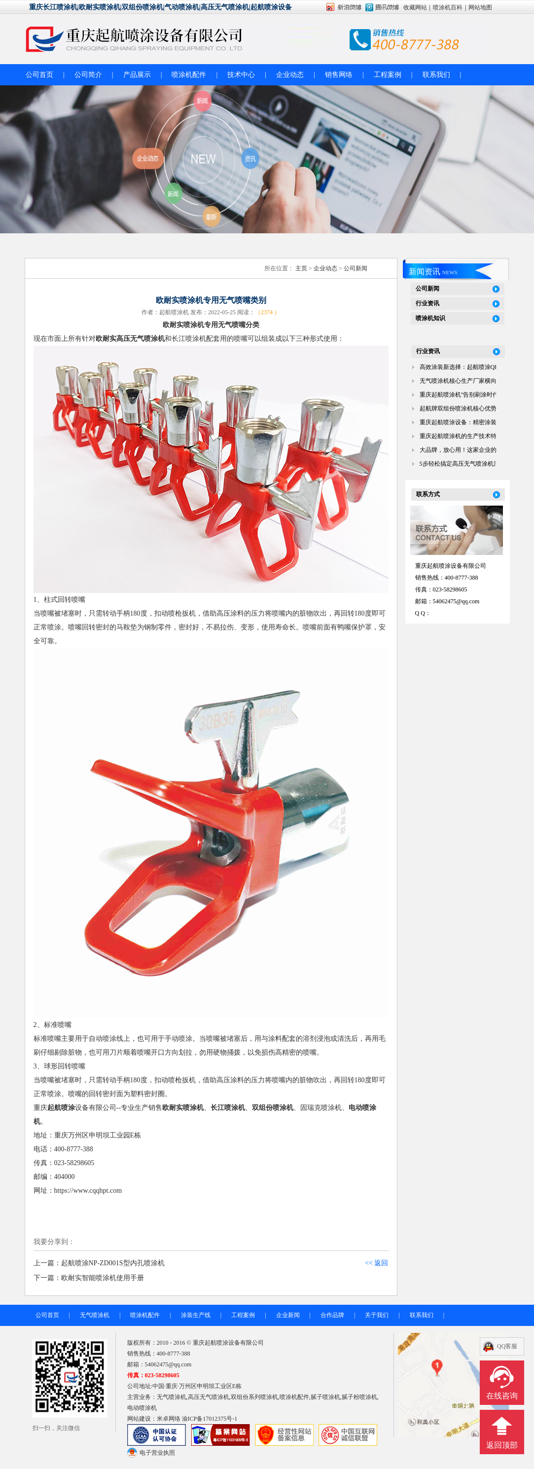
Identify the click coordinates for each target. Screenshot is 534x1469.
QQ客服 (507, 1346)
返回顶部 (502, 1445)
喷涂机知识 (430, 318)
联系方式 (428, 494)
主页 (301, 268)
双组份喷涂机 (272, 1107)
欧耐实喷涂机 (183, 1107)
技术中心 (241, 74)
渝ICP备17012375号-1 (210, 1418)
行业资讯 (427, 303)
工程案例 (387, 74)
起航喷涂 (61, 1107)
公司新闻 (355, 268)
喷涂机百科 (448, 7)
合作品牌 (332, 1315)
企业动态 (290, 74)
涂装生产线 (196, 1315)
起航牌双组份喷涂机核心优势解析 (464, 408)
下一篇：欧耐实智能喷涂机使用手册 (89, 1278)
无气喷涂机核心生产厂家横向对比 (464, 380)
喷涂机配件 (189, 74)
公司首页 (39, 74)
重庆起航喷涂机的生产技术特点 (461, 436)
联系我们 (436, 74)
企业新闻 (288, 1315)
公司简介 (88, 74)
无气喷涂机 (94, 1315)
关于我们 (377, 1315)
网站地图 (480, 7)
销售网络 (339, 74)
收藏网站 (415, 7)
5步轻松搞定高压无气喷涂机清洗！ (465, 463)
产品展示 (137, 74)
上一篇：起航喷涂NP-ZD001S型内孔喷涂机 (99, 1263)
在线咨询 (502, 1396)
